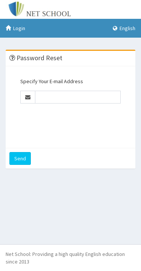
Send (20, 158)
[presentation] (77, 124)
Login (15, 28)
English (124, 28)
